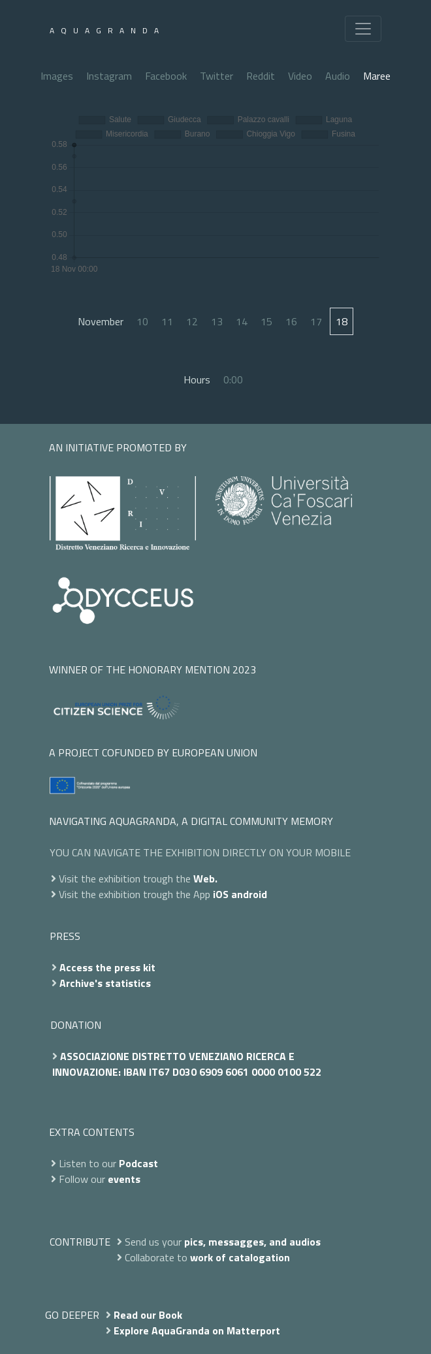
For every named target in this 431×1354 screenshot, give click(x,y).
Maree (377, 76)
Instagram (109, 76)
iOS (221, 894)
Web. (205, 878)
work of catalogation (240, 1257)
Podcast (138, 1163)
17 (316, 321)
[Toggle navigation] (363, 29)
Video (300, 76)
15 (266, 321)
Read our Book (148, 1315)
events (124, 1179)
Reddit (260, 76)
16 (291, 321)
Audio (337, 76)
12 (192, 321)
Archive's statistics (105, 983)
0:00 (233, 379)
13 (217, 321)
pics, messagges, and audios (252, 1241)
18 (341, 321)
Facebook (166, 76)
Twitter (216, 76)
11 (167, 321)
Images (56, 76)
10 (142, 321)
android (249, 894)
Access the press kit (107, 967)
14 (241, 321)
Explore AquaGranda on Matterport (197, 1330)
